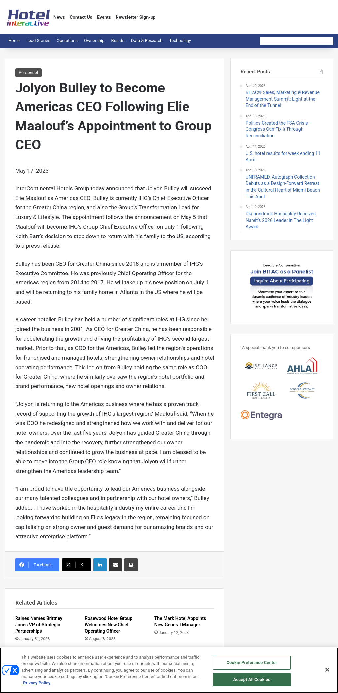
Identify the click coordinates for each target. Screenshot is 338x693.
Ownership (94, 40)
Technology (180, 40)
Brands (118, 40)
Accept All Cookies (251, 682)
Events (104, 17)
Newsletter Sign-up (135, 17)
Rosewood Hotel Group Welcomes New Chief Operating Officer (108, 625)
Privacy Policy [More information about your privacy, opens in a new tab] (36, 685)
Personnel (28, 72)
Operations (67, 40)
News (59, 17)
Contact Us (81, 17)
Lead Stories (38, 40)
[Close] (327, 672)
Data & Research (146, 40)
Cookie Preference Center (251, 665)
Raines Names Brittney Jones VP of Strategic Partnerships (38, 625)
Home (14, 40)
